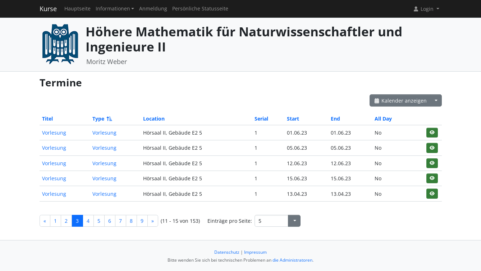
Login (424, 8)
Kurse (48, 8)
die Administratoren (292, 260)
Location (154, 118)
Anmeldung (153, 9)
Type (101, 118)
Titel (47, 118)
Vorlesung (54, 132)
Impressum (255, 252)
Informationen (113, 9)
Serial (261, 118)
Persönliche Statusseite (200, 9)
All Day (383, 118)
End (335, 118)
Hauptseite (77, 9)
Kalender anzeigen (400, 100)
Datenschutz (226, 252)
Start (293, 118)
